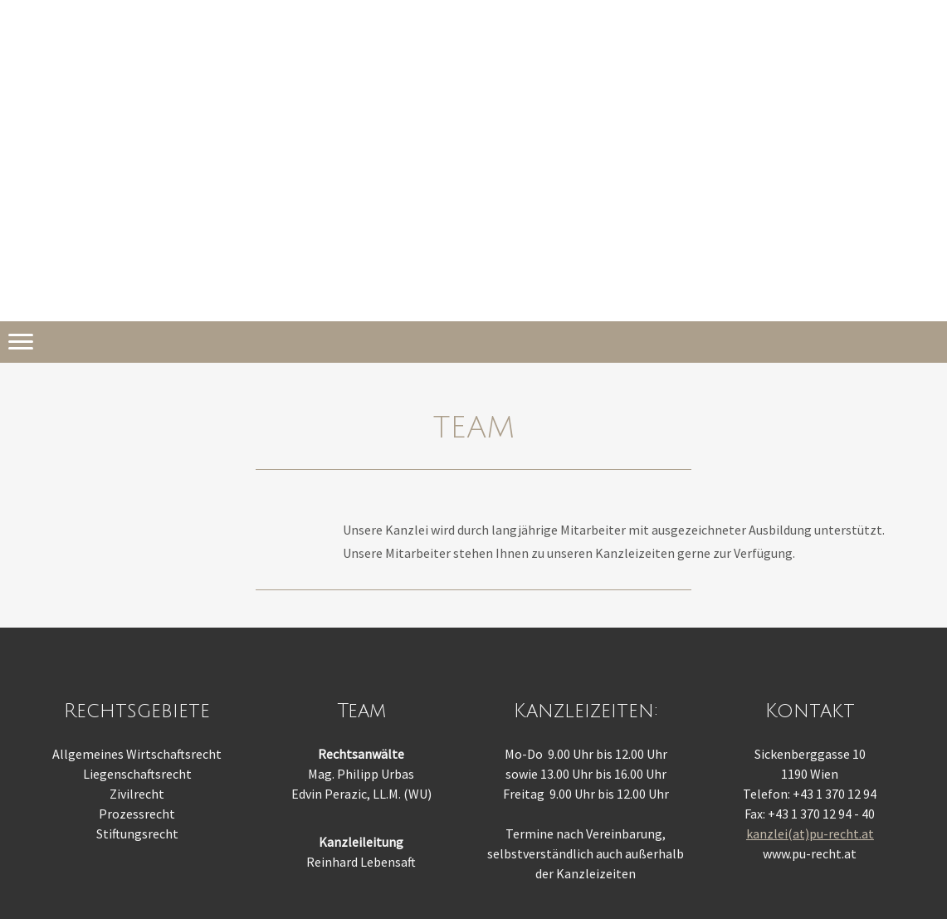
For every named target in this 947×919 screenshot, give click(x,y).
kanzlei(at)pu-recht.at (810, 833)
